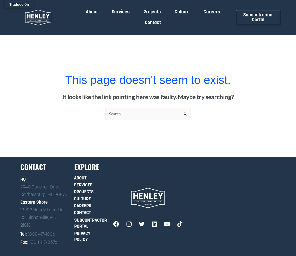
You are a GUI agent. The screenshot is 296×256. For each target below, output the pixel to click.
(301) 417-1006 (41, 234)
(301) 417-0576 (43, 243)
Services (121, 12)
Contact (153, 22)
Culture (182, 12)
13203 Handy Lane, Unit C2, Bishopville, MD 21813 (43, 218)
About (92, 12)
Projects (152, 12)
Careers (212, 12)
